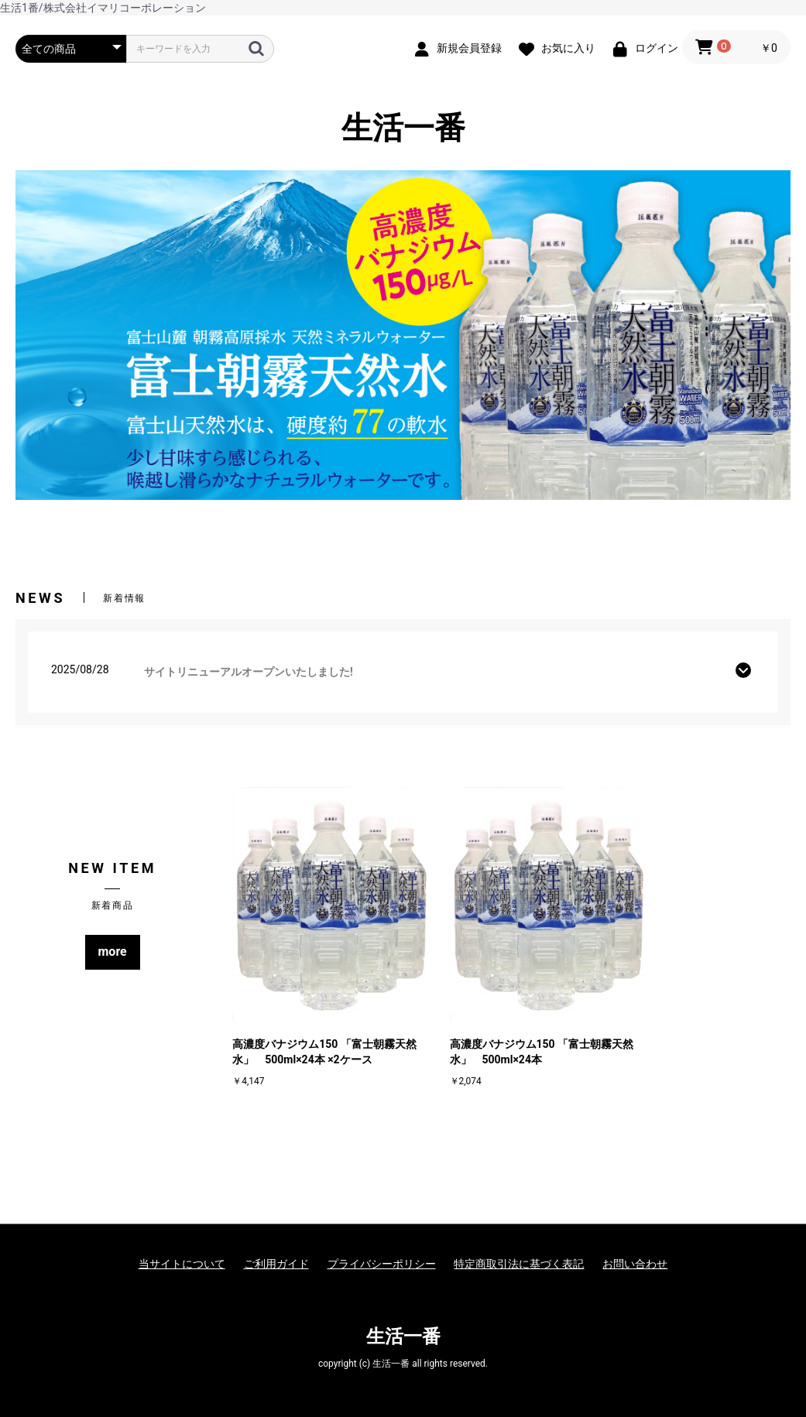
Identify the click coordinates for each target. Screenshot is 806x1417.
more (112, 951)
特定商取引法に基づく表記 (519, 1264)
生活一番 (403, 128)
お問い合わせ (634, 1264)
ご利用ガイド (276, 1264)
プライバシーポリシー (382, 1264)
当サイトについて (182, 1264)
